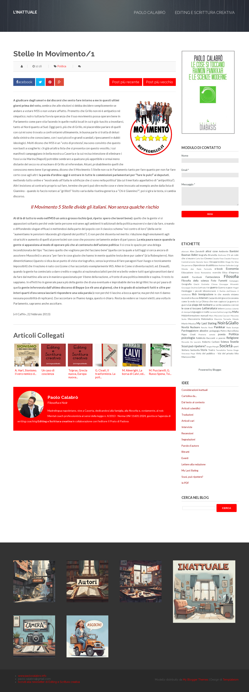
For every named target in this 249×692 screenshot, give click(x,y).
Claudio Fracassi (231, 258)
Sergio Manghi (212, 346)
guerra (213, 287)
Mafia (235, 311)
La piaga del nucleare (200, 304)
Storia (204, 349)
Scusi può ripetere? (194, 346)
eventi (185, 276)
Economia (232, 268)
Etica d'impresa (230, 272)
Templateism (231, 679)
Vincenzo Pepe (188, 353)
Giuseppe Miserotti (229, 284)
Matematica (207, 319)
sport (236, 346)
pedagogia (214, 330)
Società (226, 345)
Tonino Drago (233, 350)
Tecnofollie (221, 350)
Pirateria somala (206, 334)
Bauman (186, 254)
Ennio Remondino (203, 272)
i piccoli (197, 291)
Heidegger (187, 291)
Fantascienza (213, 276)
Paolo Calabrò (149, 12)
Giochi (196, 284)
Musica (192, 323)
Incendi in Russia (190, 298)
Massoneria (194, 319)
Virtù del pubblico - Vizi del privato (214, 353)
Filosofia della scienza (195, 280)
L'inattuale (25, 12)
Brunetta (212, 255)
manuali (204, 315)
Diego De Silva (232, 262)
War (193, 356)
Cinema (208, 258)
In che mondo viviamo (227, 294)
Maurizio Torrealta (222, 319)
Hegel (236, 287)
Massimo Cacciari (222, 315)
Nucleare (195, 327)
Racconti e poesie (215, 338)
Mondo (235, 319)
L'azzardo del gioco (218, 298)
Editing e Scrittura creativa (205, 12)
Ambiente (223, 251)
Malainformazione (191, 315)
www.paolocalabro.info (32, 675)
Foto (213, 280)
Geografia (187, 284)
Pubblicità (200, 338)
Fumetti (223, 280)
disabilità (210, 265)
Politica (61, 66)
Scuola (234, 341)
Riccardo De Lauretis (191, 342)
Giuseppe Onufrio (189, 287)
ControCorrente (188, 262)
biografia (203, 255)
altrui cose (211, 251)
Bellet (194, 254)
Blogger (217, 369)
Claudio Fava (218, 258)
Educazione (187, 272)
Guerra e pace (225, 287)
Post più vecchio (159, 82)
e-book (219, 268)
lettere (221, 308)
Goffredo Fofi (204, 287)
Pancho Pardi (207, 327)
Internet (203, 297)
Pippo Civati (189, 334)
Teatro (211, 350)
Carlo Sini (199, 258)
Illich (194, 294)
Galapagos (234, 281)
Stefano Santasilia (191, 350)
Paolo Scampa (232, 327)
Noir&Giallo (228, 322)
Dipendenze (199, 265)
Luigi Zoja (228, 312)
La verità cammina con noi (226, 304)
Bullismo (222, 255)
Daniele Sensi (202, 262)
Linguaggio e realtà (199, 311)
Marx (211, 315)
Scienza (225, 341)
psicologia (188, 337)
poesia (221, 334)
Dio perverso (187, 265)
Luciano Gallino (216, 312)
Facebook (197, 277)
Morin (185, 323)
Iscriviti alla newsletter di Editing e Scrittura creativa (49, 681)
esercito (217, 272)
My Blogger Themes (195, 679)
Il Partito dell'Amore (226, 291)
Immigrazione (205, 294)
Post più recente (125, 82)
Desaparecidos (217, 261)
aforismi (185, 251)
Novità (185, 327)
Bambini (234, 251)
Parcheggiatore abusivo (195, 330)
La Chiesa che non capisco (212, 301)
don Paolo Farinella (201, 269)
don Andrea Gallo (222, 265)
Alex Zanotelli (197, 251)
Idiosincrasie (209, 291)
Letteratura (209, 308)
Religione (232, 337)
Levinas (228, 308)
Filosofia (231, 276)
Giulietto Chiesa (209, 284)
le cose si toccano (191, 308)
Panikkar (219, 327)
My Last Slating (206, 323)
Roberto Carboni (211, 341)
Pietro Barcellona (229, 330)
